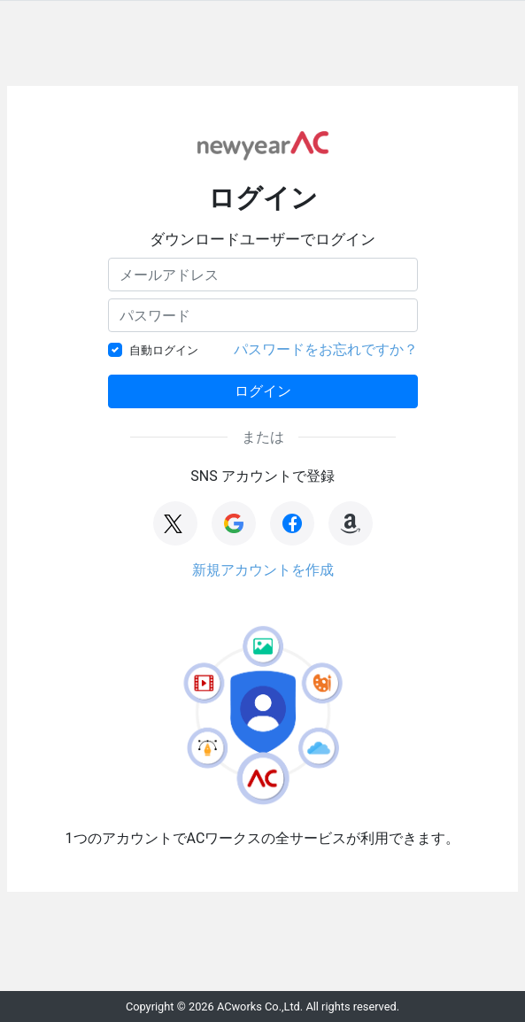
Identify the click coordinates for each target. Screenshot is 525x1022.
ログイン (263, 391)
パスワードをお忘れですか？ (326, 349)
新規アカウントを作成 (263, 569)
